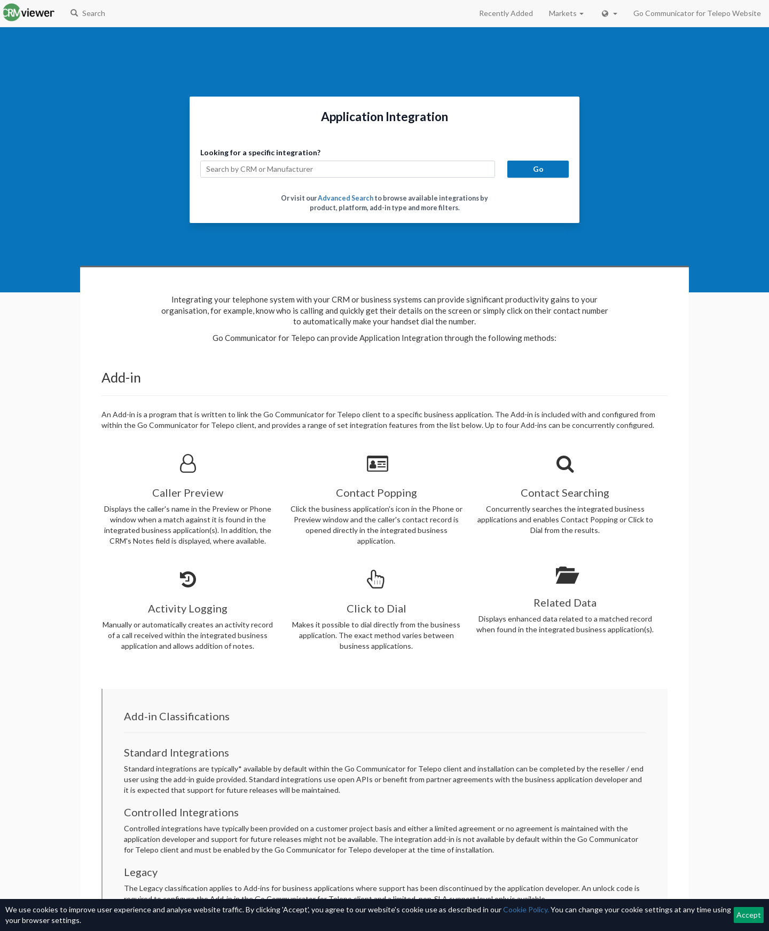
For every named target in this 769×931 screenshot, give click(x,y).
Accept (748, 914)
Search (87, 13)
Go (538, 168)
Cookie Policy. (526, 909)
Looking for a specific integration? (260, 152)
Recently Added (506, 13)
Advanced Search (345, 198)
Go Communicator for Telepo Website (697, 13)
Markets (566, 13)
